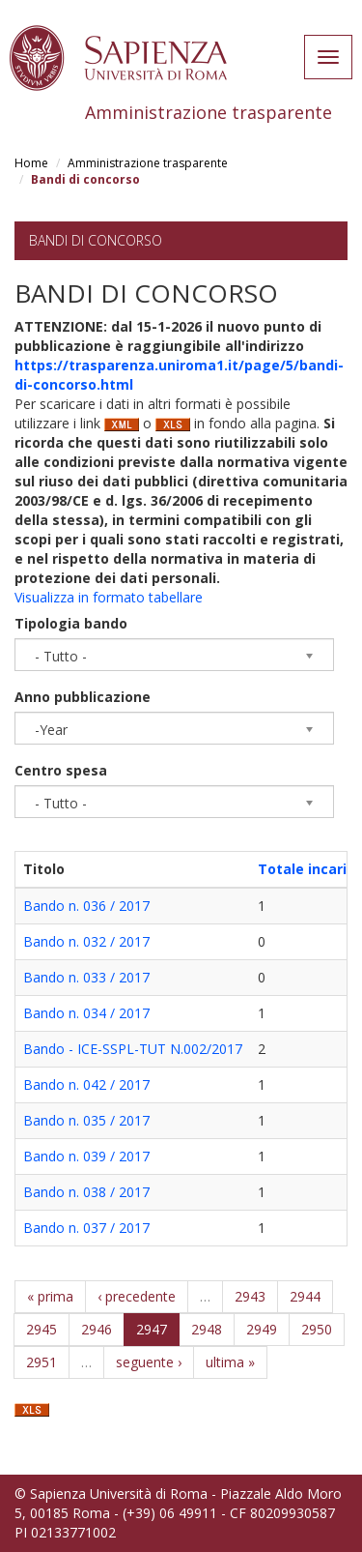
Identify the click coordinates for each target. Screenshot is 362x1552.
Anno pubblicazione (82, 697)
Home (31, 163)
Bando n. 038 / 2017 (86, 1192)
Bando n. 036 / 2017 (86, 905)
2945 (41, 1329)
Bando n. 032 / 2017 (86, 941)
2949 (261, 1329)
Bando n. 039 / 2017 (86, 1156)
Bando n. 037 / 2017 (86, 1227)
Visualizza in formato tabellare (108, 597)
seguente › (148, 1362)
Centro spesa (60, 770)
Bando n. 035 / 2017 (86, 1120)
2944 (305, 1296)
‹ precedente (136, 1296)
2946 (96, 1329)
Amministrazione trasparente (148, 163)
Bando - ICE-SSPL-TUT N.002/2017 (132, 1049)
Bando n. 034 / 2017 (86, 1013)
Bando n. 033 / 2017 (86, 977)
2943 (250, 1296)
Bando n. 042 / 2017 (86, 1084)
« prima (50, 1296)
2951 (41, 1362)
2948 (206, 1329)
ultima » (230, 1362)
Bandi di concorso (95, 240)
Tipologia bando (70, 623)
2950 (316, 1329)
